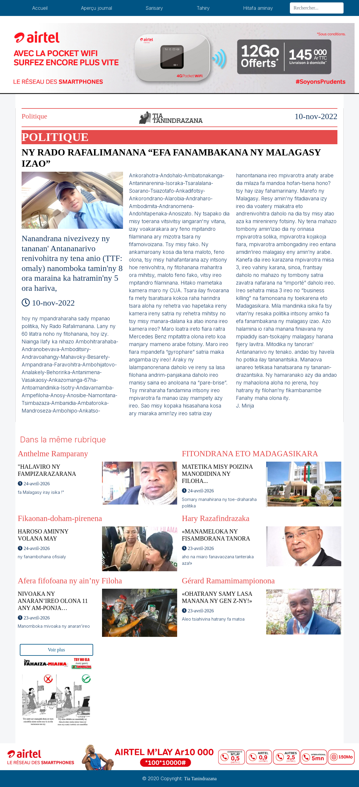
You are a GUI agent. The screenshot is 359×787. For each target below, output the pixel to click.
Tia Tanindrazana (200, 778)
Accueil (40, 8)
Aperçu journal (96, 8)
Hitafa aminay (258, 8)
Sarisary (154, 8)
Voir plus (56, 649)
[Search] (317, 8)
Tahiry (203, 8)
